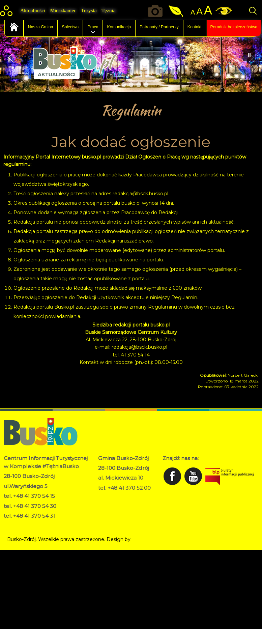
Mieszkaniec (63, 10)
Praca (92, 27)
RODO (106, 497)
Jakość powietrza (176, 11)
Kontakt (194, 27)
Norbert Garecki (151, 539)
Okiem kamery (157, 11)
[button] (10, 57)
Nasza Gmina (40, 27)
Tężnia (108, 10)
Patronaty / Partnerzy (159, 27)
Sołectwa (70, 27)
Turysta (88, 10)
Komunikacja (119, 27)
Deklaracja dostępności (125, 504)
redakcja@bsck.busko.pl (140, 194)
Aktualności (32, 10)
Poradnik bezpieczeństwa (234, 27)
